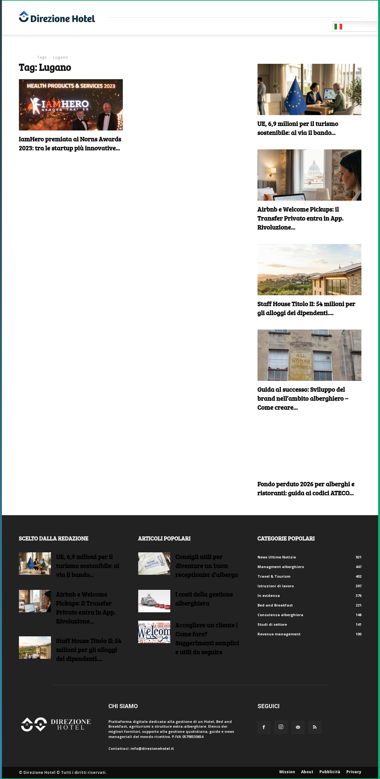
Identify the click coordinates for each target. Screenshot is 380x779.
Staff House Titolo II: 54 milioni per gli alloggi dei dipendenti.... (306, 308)
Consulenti (170, 26)
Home (25, 57)
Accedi (355, 8)
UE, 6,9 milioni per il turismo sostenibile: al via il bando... (298, 128)
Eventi (237, 26)
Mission (287, 772)
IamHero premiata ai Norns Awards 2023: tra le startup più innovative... (70, 143)
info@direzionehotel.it (152, 748)
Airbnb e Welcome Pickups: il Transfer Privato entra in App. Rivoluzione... (300, 218)
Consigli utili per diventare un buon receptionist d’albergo (206, 565)
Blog (262, 26)
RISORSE (207, 26)
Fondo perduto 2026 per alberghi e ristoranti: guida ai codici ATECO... (306, 488)
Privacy (353, 772)
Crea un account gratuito (319, 8)
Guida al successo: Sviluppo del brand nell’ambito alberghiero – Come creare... (303, 398)
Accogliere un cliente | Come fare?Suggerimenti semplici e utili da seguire (207, 638)
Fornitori (128, 26)
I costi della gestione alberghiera (204, 598)
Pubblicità (329, 772)
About (307, 772)
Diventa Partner (304, 26)
